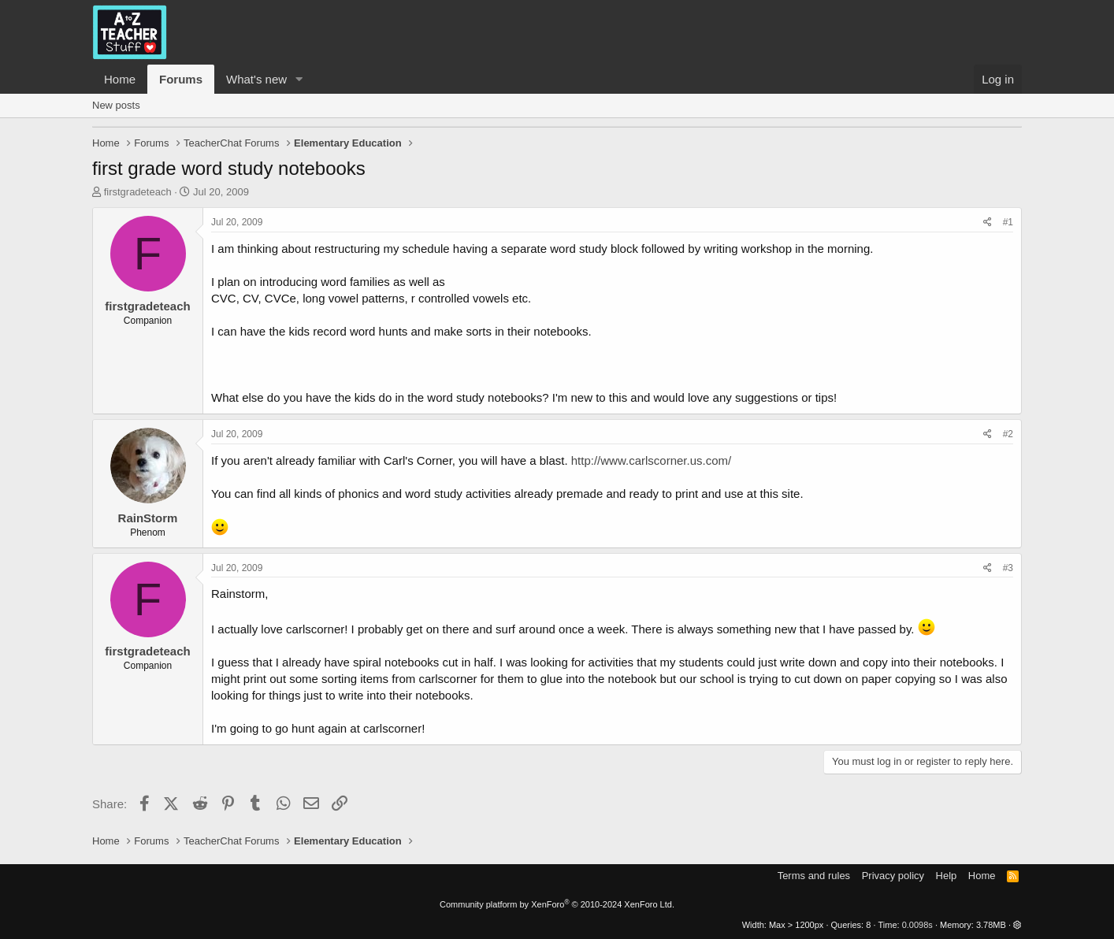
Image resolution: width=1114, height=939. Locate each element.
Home (120, 79)
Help (946, 875)
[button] (299, 79)
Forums (180, 79)
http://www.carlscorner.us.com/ (651, 460)
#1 (1008, 222)
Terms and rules (814, 875)
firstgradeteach (138, 192)
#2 (1008, 434)
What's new (256, 79)
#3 (1008, 567)
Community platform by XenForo (557, 904)
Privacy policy (893, 875)
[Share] (987, 222)
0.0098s (917, 925)
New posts (116, 105)
